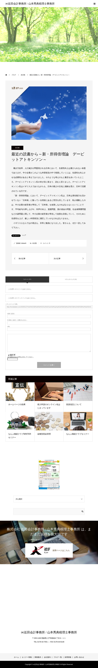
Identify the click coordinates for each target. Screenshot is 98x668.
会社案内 (47, 657)
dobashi (23, 243)
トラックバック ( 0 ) (71, 279)
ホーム (16, 657)
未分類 (17, 148)
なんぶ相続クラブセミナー (77, 434)
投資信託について (73, 404)
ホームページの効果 (16, 404)
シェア (24, 235)
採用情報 (68, 657)
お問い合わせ (79, 657)
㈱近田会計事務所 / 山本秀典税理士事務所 (30, 3)
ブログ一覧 (58, 657)
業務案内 (37, 657)
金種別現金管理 (44, 434)
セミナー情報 (27, 657)
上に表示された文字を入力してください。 (20, 357)
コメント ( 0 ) (27, 279)
